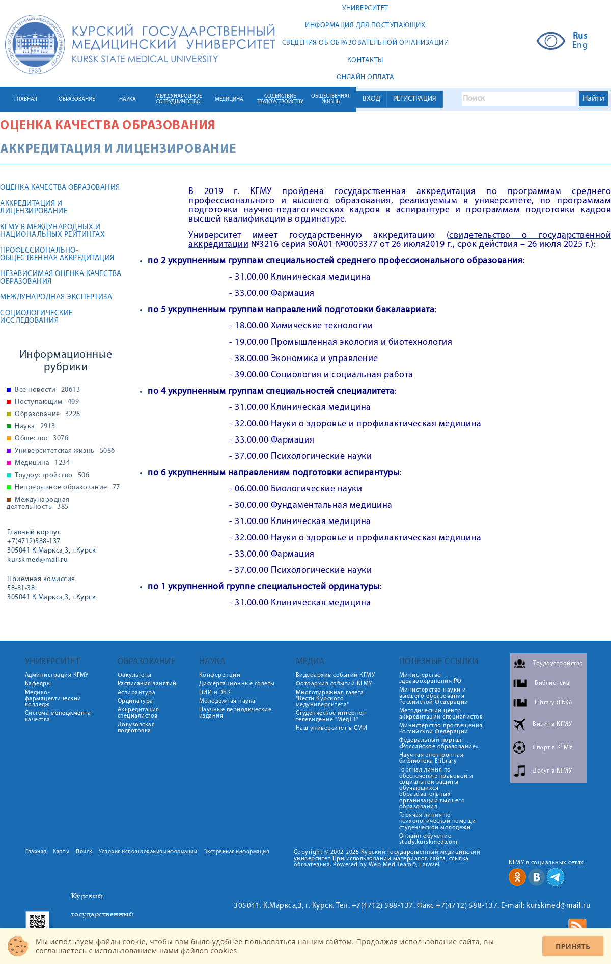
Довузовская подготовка (136, 728)
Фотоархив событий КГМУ (334, 684)
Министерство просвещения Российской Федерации (441, 729)
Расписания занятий (147, 684)
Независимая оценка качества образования (61, 278)
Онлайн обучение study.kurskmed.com (428, 839)
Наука (35, 426)
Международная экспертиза (56, 297)
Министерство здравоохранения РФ (430, 678)
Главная (35, 852)
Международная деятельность (38, 504)
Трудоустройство (52, 475)
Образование (47, 414)
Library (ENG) (553, 703)
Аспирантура (137, 693)
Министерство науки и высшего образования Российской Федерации (433, 696)
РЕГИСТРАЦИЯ (414, 99)
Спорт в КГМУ (552, 748)
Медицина (42, 463)
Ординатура (135, 701)
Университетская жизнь (65, 451)
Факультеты (135, 675)
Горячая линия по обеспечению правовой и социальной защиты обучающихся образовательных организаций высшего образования (436, 788)
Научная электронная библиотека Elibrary (431, 758)
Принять (573, 946)
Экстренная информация (236, 852)
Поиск (84, 852)
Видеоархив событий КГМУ (335, 675)
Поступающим (47, 402)
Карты (61, 852)
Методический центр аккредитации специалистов (441, 714)
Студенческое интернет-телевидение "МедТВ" (332, 716)
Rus (580, 36)
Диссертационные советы (237, 684)
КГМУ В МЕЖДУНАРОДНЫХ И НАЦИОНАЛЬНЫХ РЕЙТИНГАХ (52, 231)
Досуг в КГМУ (552, 771)
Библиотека (552, 683)
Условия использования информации (148, 852)
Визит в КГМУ (552, 724)
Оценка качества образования (108, 126)
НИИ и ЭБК (215, 693)
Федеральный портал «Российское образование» (439, 743)
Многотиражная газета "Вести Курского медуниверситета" (330, 699)
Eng (580, 45)
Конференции (220, 675)
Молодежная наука (227, 701)
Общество (41, 439)
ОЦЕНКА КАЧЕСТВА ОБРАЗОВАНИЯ (60, 188)
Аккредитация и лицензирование (33, 207)
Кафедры (38, 684)
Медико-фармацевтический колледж (53, 699)
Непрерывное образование (67, 487)
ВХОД (371, 99)
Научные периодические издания (235, 713)
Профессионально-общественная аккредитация (57, 254)
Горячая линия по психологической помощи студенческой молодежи (437, 821)
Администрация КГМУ (57, 675)
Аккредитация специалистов (138, 713)
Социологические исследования (36, 317)
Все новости (47, 390)
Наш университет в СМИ (332, 728)
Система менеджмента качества (58, 716)
